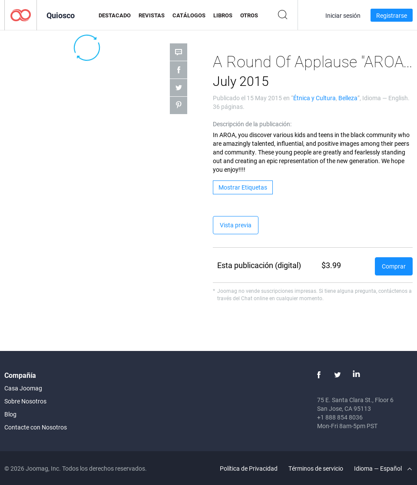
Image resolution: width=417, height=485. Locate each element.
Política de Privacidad (249, 468)
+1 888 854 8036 (340, 417)
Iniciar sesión (343, 15)
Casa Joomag (23, 388)
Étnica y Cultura (314, 98)
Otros (249, 15)
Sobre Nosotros (25, 401)
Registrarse (391, 15)
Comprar (394, 266)
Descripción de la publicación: (252, 124)
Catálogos (188, 15)
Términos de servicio (315, 468)
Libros (222, 15)
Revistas (152, 15)
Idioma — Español (383, 468)
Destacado (115, 15)
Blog (10, 414)
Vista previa (236, 225)
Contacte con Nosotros (35, 427)
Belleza (347, 98)
